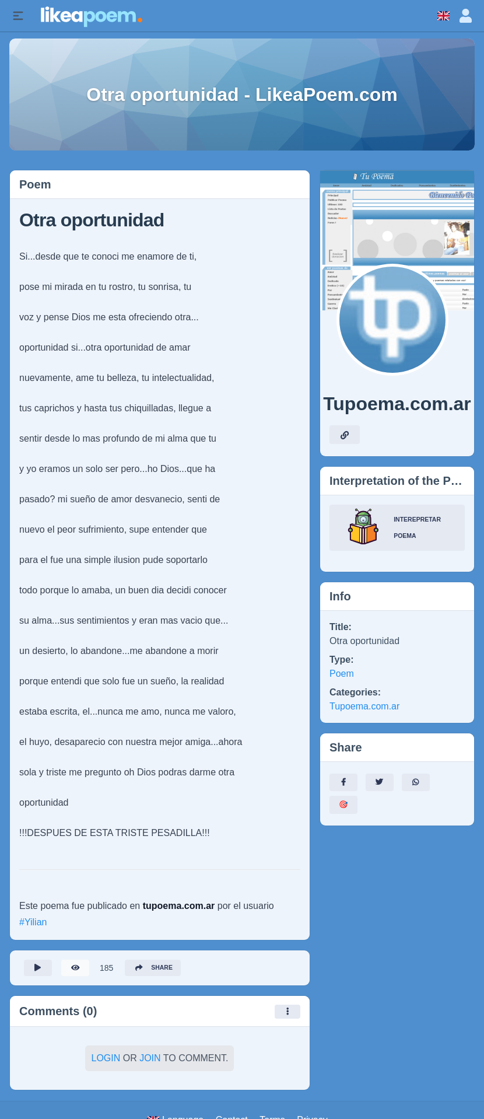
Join (149, 1061)
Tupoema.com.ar (364, 706)
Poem (341, 674)
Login (105, 1061)
